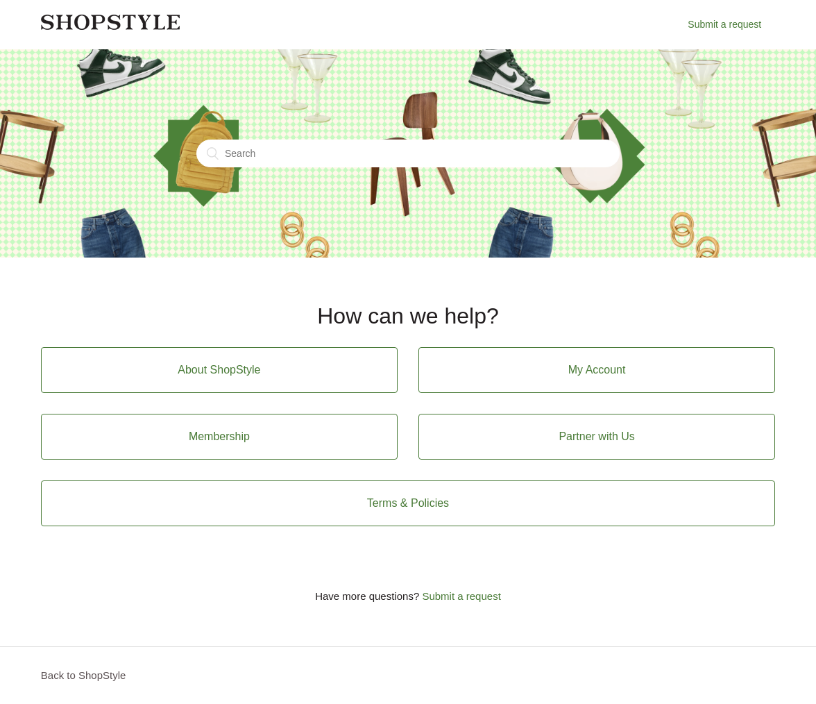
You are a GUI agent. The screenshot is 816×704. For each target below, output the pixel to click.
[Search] (408, 153)
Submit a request (724, 24)
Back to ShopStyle (83, 675)
